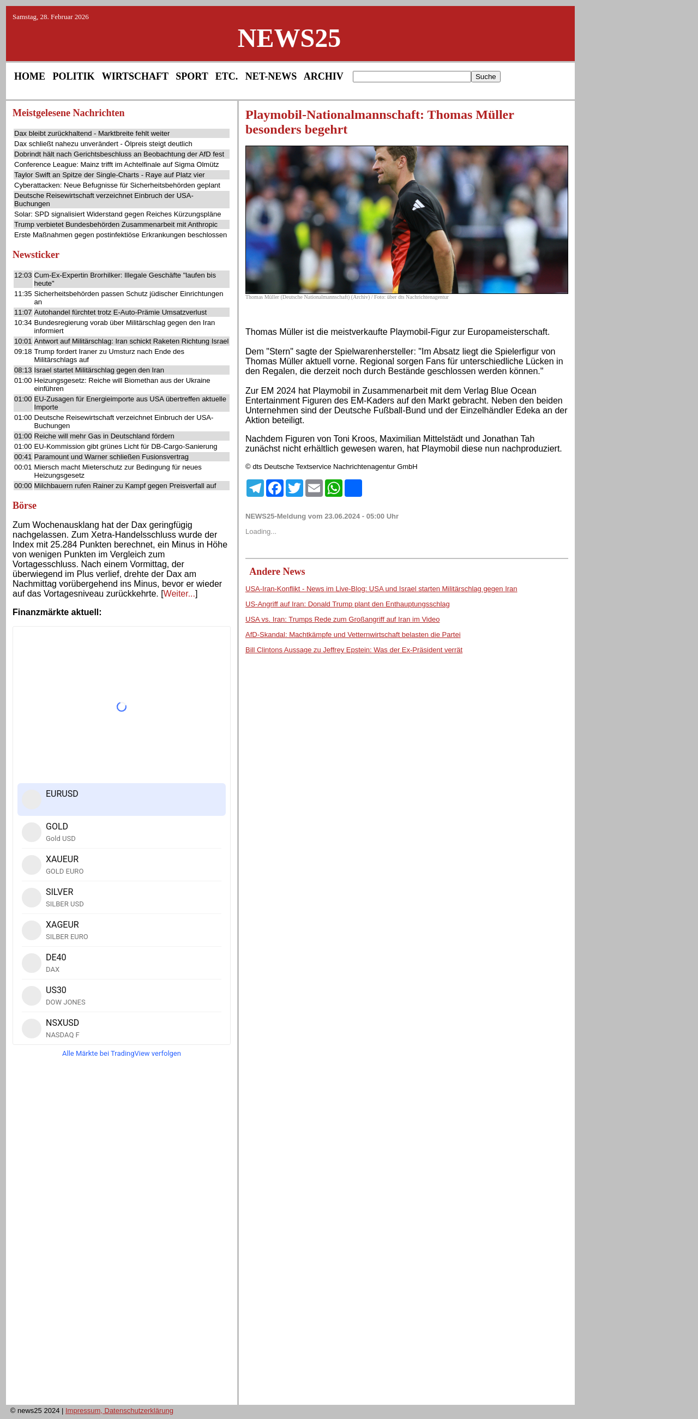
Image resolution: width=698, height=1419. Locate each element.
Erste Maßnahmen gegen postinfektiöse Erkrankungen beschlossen (120, 235)
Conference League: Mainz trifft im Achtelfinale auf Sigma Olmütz (116, 164)
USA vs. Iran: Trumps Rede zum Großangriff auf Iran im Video (342, 619)
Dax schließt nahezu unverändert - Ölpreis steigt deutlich (103, 144)
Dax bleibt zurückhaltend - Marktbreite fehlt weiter (92, 133)
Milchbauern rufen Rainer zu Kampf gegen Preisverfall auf (125, 486)
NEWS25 (289, 37)
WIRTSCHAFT (135, 76)
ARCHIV (324, 76)
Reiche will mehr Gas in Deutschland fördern (104, 436)
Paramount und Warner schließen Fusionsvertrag (111, 457)
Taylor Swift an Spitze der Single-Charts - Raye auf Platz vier (109, 175)
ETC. (226, 76)
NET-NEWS (271, 76)
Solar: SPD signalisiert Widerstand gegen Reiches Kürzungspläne (117, 214)
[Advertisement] (121, 1234)
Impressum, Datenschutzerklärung (119, 1410)
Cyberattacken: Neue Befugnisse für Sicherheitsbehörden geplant (117, 185)
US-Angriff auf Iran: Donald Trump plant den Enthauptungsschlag (347, 604)
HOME (29, 76)
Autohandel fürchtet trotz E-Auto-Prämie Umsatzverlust (120, 312)
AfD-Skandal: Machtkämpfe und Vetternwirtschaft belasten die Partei (353, 634)
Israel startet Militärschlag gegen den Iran (99, 370)
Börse (25, 505)
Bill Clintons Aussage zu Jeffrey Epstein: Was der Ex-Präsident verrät (353, 650)
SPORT (192, 76)
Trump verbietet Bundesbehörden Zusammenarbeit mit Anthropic (116, 224)
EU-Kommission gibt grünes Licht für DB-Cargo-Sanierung (126, 446)
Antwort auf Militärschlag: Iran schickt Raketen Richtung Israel (131, 341)
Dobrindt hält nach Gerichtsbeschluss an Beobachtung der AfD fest (119, 154)
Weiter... (179, 593)
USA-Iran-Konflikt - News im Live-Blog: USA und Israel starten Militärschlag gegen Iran (381, 589)
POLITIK (74, 76)
